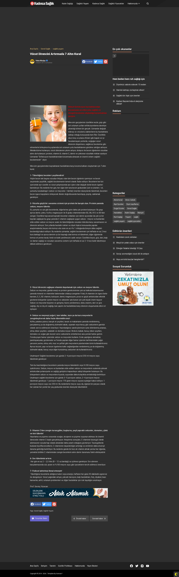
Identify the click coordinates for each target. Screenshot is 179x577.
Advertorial (118, 200)
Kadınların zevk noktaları (126, 237)
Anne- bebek (130, 200)
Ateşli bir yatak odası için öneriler (130, 243)
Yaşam (128, 217)
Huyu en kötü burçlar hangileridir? (130, 259)
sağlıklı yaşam (48, 511)
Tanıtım (53, 566)
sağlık (136, 217)
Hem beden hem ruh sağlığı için (129, 79)
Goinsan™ (59, 573)
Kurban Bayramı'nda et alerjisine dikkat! (129, 102)
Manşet (141, 213)
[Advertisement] (89, 28)
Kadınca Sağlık (98, 3)
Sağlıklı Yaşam (83, 3)
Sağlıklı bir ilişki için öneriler (128, 95)
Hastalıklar (118, 213)
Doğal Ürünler (119, 208)
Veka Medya (42, 61)
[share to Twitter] (98, 61)
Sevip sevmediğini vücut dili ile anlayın (132, 254)
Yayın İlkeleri (92, 566)
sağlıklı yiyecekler (134, 221)
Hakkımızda (80, 566)
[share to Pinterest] (105, 61)
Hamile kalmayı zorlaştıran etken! (130, 90)
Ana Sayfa (34, 566)
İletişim (44, 566)
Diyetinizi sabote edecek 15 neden (131, 84)
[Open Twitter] (136, 565)
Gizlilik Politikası (65, 566)
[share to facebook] (87, 61)
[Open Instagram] (142, 565)
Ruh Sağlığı (118, 217)
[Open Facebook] (131, 565)
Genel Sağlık (38, 511)
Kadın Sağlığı (67, 3)
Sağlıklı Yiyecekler (116, 3)
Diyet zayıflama (132, 204)
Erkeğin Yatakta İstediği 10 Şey (129, 248)
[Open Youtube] (147, 565)
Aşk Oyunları (118, 204)
